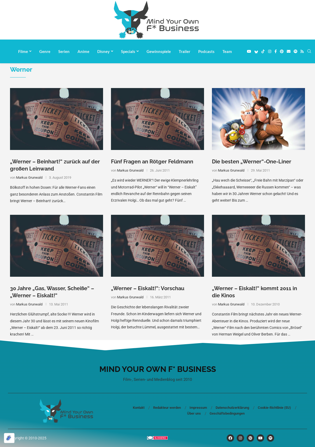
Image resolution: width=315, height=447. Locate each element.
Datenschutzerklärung (232, 408)
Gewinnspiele (159, 51)
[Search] (309, 51)
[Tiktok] (263, 51)
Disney (103, 51)
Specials (128, 51)
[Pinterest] (282, 51)
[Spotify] (295, 51)
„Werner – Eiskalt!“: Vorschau (147, 288)
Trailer (184, 51)
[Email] (289, 51)
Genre (44, 51)
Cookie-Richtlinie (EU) (274, 408)
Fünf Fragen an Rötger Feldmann (152, 161)
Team (227, 51)
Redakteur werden (167, 408)
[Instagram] (270, 51)
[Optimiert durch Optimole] (9, 438)
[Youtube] (249, 51)
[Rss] (302, 51)
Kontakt (138, 408)
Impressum (198, 408)
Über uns (194, 413)
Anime (83, 51)
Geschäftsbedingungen (227, 413)
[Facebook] (275, 51)
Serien (64, 51)
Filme (23, 51)
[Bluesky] (256, 51)
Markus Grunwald (29, 177)
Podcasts (206, 51)
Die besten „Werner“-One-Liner (251, 161)
